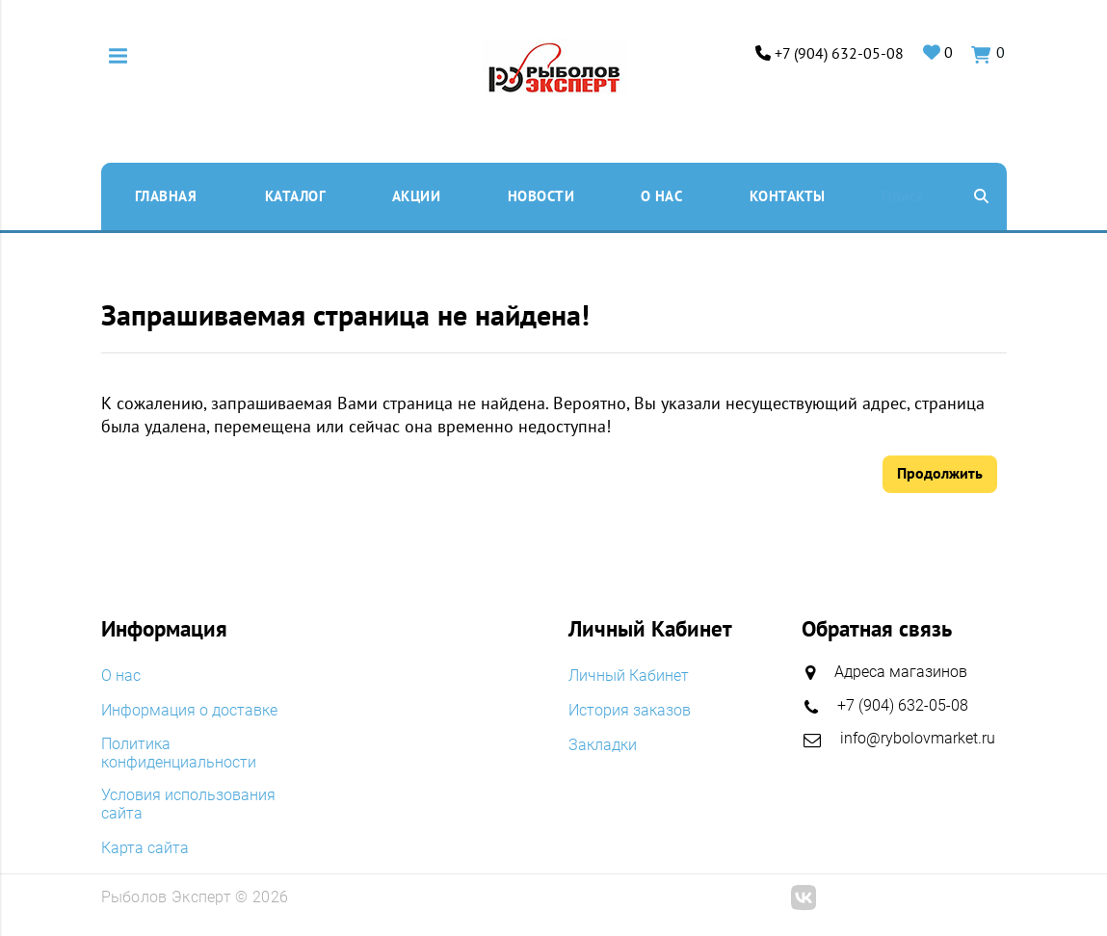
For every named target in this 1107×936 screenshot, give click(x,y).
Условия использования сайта (188, 805)
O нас (662, 196)
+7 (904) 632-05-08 (840, 53)
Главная (166, 196)
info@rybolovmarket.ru (917, 738)
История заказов (629, 710)
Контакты (788, 196)
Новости (541, 196)
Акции (416, 196)
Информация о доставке (189, 710)
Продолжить (940, 473)
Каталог (296, 196)
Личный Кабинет (628, 676)
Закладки (602, 744)
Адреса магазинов (900, 672)
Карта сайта (145, 848)
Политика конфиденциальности (178, 753)
